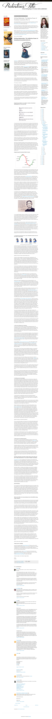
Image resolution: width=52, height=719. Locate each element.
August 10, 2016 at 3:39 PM (20, 585)
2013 (42, 158)
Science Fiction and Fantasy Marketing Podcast (28, 30)
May (43, 149)
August (43, 123)
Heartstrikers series (17, 281)
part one (16, 60)
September (44, 122)
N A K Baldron (18, 588)
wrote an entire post (26, 66)
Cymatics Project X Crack (20, 686)
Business (42, 43)
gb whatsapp (18, 662)
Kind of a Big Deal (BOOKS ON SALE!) (44, 145)
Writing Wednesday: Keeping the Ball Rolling (45, 135)
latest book (34, 440)
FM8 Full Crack (18, 688)
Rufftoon (31, 244)
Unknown (17, 640)
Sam (17, 600)
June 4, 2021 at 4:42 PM (19, 677)
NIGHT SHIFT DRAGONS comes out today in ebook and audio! (44, 98)
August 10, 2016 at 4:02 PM (20, 597)
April (43, 150)
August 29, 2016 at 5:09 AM (20, 637)
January (43, 154)
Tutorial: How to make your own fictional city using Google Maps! (44, 75)
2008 (42, 163)
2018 (42, 117)
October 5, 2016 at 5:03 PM (20, 650)
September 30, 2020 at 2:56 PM (20, 672)
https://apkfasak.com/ (19, 661)
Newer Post (16, 705)
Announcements (43, 42)
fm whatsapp (18, 663)
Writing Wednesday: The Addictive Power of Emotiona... (45, 137)
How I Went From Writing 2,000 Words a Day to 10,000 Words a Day (44, 61)
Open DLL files (18, 669)
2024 (42, 111)
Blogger (30, 716)
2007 (42, 164)
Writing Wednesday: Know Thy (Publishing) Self (45, 125)
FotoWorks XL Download (19, 687)
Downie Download (19, 685)
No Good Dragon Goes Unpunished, (25, 298)
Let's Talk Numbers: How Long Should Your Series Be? (45, 128)
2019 (42, 116)
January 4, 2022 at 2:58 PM (20, 701)
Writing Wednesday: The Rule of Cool (45, 130)
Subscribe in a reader (44, 54)
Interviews (42, 45)
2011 (42, 160)
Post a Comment (17, 703)
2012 (42, 159)
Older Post (36, 705)
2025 (42, 110)
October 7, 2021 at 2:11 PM (20, 690)
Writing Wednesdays (21, 562)
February (43, 153)
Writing (17, 562)
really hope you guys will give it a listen (20, 34)
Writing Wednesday (26, 545)
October (43, 121)
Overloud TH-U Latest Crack (20, 684)
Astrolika (31, 676)
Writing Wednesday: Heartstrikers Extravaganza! (45, 142)
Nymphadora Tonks (17, 459)
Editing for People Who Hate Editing (44, 90)
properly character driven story (24, 341)
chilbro (17, 653)
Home (26, 705)
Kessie (17, 568)
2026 (42, 109)
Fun (41, 44)
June (43, 148)
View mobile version (26, 706)
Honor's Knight (24, 274)
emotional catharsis (29, 176)
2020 (42, 115)
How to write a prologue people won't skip (44, 83)
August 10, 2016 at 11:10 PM (20, 605)
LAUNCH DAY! (44, 140)
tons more (25, 551)
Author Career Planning (44, 132)
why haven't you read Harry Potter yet (28, 196)
